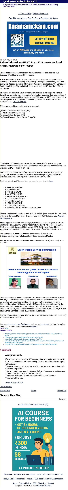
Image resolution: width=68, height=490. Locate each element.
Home (33, 391)
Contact (51, 483)
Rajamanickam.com (40, 14)
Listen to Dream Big (54, 474)
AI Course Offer (24, 14)
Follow (28, 483)
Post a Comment (6, 387)
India (6, 328)
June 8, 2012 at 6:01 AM (14, 382)
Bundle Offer (18, 474)
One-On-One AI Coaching (38, 18)
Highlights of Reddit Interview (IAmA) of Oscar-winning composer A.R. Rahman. (31, 344)
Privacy (22, 483)
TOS (34, 483)
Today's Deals (8, 479)
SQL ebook (39, 479)
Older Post (61, 391)
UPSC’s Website (19, 102)
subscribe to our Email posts (18, 324)
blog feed (33, 326)
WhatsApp (42, 483)
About (15, 483)
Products (29, 479)
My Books (54, 18)
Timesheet (20, 479)
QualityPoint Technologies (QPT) (19, 1)
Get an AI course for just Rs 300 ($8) (33, 404)
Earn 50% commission (17, 18)
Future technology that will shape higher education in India (24, 337)
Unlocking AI (30, 474)
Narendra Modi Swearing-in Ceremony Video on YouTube (23, 339)
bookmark (45, 324)
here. (51, 181)
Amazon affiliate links (43, 485)
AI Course (8, 474)
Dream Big (41, 474)
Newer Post (5, 391)
